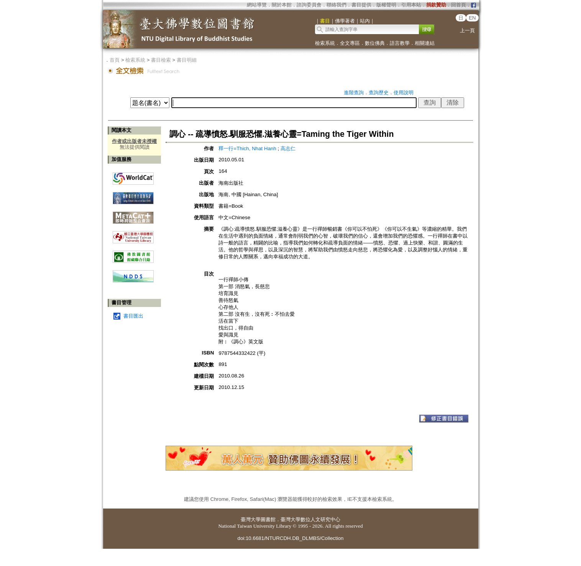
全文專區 (350, 43)
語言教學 (400, 43)
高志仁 (288, 148)
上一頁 (467, 30)
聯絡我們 (336, 5)
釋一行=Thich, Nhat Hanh (247, 148)
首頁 (115, 60)
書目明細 (187, 60)
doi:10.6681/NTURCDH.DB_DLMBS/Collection (290, 538)
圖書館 (268, 519)
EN (472, 18)
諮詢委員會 (309, 5)
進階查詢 (354, 92)
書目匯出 (133, 316)
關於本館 (282, 5)
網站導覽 (257, 5)
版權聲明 (386, 5)
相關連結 (425, 43)
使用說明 (404, 92)
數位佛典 (375, 43)
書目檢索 (161, 60)
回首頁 (458, 5)
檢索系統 (325, 43)
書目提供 (361, 5)
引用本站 (411, 5)
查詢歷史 (379, 92)
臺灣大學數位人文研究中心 (310, 519)
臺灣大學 (251, 519)
